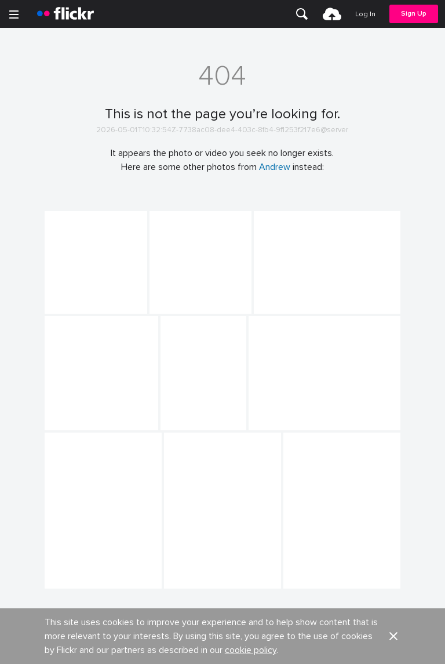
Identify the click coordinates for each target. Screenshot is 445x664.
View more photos (222, 626)
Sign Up (413, 13)
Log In (365, 14)
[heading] (65, 14)
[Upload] (332, 14)
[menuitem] (302, 14)
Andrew (274, 167)
